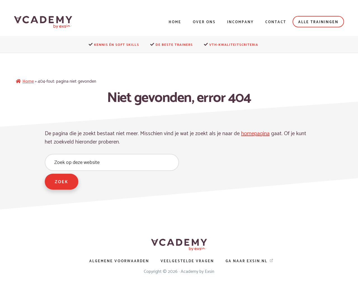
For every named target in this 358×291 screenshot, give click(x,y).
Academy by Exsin (197, 272)
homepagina (256, 133)
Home (28, 81)
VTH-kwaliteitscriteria (233, 44)
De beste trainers (174, 44)
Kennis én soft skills (116, 44)
